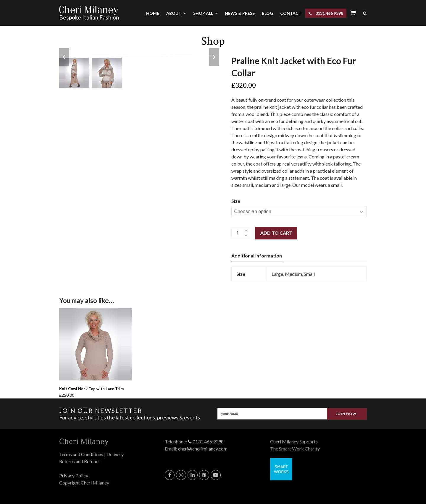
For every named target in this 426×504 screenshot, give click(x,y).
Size (235, 201)
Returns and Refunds (80, 461)
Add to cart (276, 233)
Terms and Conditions (81, 454)
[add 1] (246, 230)
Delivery (115, 454)
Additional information (256, 255)
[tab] (256, 256)
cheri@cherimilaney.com (202, 448)
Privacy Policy (73, 475)
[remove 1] (246, 235)
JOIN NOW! (347, 413)
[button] (364, 13)
